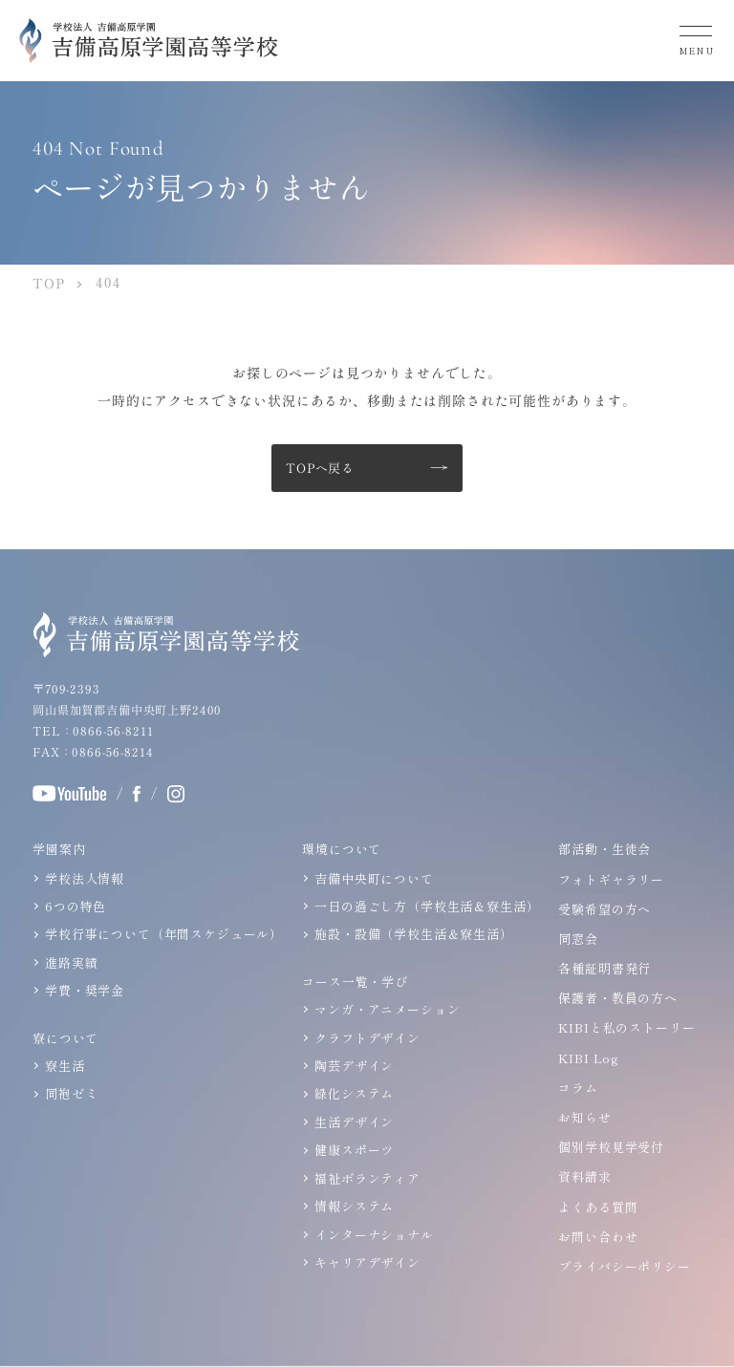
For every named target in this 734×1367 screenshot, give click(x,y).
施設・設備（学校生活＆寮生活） (413, 934)
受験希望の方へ (604, 909)
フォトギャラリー (611, 879)
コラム (578, 1088)
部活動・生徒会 (604, 849)
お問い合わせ (597, 1237)
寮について (65, 1037)
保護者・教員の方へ (618, 998)
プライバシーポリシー (624, 1266)
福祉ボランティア (367, 1177)
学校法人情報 (84, 878)
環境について (341, 849)
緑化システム (354, 1093)
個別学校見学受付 (611, 1147)
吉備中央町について (374, 878)
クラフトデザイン (367, 1037)
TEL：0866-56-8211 (92, 730)
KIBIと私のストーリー (626, 1027)
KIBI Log (588, 1058)
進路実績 (71, 962)
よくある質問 (597, 1207)
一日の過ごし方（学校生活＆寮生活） (426, 906)
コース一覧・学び (355, 981)
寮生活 (65, 1066)
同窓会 (578, 938)
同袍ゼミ (71, 1093)
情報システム (354, 1206)
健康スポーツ (354, 1150)
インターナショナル (374, 1234)
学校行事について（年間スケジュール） (164, 934)
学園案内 (58, 849)
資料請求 (584, 1176)
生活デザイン (354, 1122)
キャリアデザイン (367, 1262)
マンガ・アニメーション (387, 1009)
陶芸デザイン (354, 1066)
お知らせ (584, 1117)
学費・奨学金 (84, 990)
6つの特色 (75, 906)
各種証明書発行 (604, 968)
